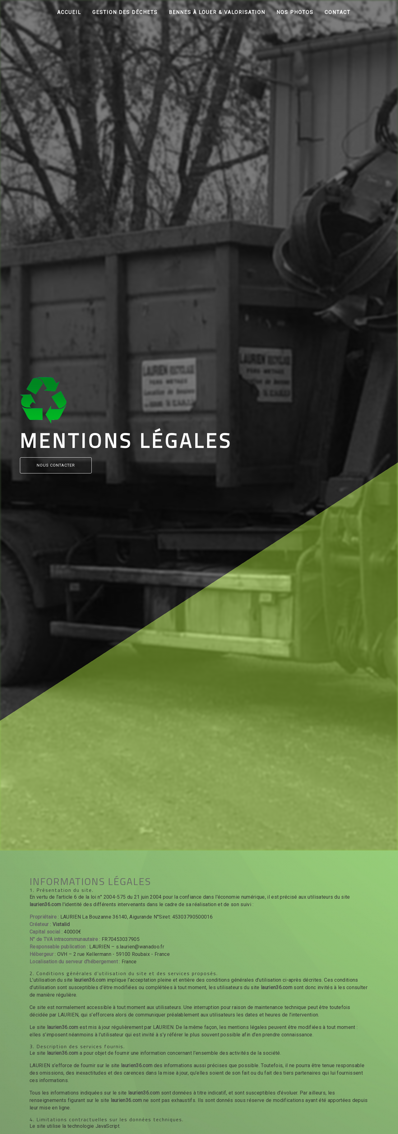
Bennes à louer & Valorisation (217, 12)
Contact (337, 12)
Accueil (69, 12)
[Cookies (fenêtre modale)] (2, 1130)
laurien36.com (45, 904)
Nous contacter (56, 465)
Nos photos (294, 12)
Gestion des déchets (125, 12)
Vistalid (61, 924)
